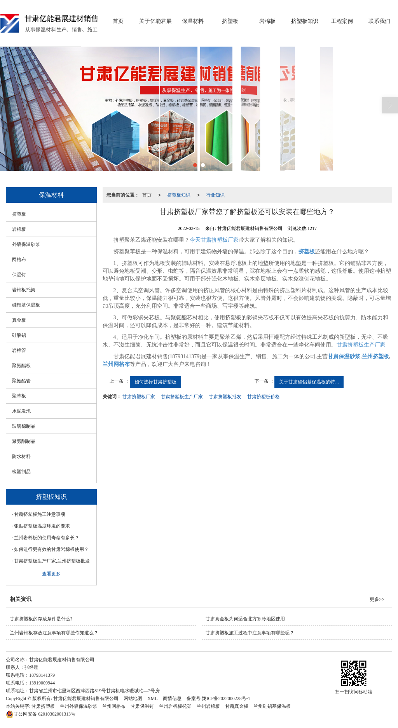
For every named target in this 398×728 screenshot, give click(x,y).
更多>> (377, 599)
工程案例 (342, 21)
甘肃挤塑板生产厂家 (361, 345)
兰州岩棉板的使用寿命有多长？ (46, 537)
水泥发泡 (21, 411)
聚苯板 (19, 396)
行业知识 (215, 195)
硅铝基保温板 (26, 305)
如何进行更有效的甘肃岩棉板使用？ (51, 549)
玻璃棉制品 (23, 426)
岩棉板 (267, 21)
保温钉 (19, 274)
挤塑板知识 (304, 21)
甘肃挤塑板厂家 (138, 396)
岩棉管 (19, 350)
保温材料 (193, 21)
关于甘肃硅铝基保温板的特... (309, 382)
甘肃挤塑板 (43, 706)
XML (152, 698)
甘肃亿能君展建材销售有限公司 (86, 698)
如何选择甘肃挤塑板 (155, 382)
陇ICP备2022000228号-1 (226, 698)
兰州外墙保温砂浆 (78, 706)
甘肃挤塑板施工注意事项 (39, 514)
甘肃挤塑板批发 (225, 396)
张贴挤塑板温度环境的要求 (42, 526)
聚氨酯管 (21, 380)
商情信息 (172, 698)
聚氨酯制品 (23, 441)
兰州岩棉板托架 (175, 706)
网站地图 (133, 698)
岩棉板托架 (23, 290)
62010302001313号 (40, 714)
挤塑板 (230, 21)
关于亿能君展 (155, 21)
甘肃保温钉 (142, 706)
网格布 (19, 259)
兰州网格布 (114, 706)
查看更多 (51, 573)
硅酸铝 (19, 335)
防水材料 (21, 456)
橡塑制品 (21, 471)
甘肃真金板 (236, 706)
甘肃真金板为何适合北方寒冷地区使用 (245, 619)
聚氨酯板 (21, 365)
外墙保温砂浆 (26, 244)
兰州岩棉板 (208, 706)
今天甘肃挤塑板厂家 (214, 240)
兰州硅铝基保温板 (272, 706)
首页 (118, 21)
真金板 (19, 320)
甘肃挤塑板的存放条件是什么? (41, 619)
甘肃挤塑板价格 (263, 396)
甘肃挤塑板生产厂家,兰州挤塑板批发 (52, 561)
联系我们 (379, 21)
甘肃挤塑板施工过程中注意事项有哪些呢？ (250, 633)
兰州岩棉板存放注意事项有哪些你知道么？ (54, 633)
